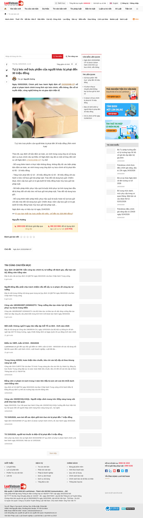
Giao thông (92, 19)
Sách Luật (123, 19)
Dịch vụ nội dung (44, 479)
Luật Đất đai (38, 516)
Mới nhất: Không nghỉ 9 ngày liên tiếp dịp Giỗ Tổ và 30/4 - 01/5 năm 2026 (36, 326)
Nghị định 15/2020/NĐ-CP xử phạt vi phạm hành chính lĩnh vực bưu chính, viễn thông (92, 63)
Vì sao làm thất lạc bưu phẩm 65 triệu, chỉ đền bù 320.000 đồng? (44, 214)
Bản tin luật (90, 9)
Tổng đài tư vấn (43, 482)
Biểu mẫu (82, 19)
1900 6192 (20, 226)
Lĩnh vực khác (103, 19)
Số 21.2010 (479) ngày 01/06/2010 (92, 117)
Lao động (66, 19)
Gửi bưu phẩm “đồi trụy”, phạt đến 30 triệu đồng (92, 80)
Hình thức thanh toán (76, 470)
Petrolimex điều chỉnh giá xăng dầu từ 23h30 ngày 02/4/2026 (126, 211)
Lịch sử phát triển (13, 470)
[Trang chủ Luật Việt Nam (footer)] (15, 489)
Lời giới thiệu (11, 467)
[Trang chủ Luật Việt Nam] (14, 3)
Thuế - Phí (19, 19)
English (114, 3)
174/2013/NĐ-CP (33, 160)
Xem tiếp (53, 453)
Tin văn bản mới (60, 9)
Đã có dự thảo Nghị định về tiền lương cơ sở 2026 (127, 180)
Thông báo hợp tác (75, 482)
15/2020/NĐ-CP (68, 84)
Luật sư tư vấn (105, 9)
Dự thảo (45, 9)
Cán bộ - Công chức (53, 19)
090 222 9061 (54, 226)
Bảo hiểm (41, 19)
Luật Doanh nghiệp (26, 516)
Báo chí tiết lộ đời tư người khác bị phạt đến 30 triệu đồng (92, 109)
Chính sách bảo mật (76, 476)
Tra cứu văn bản (31, 9)
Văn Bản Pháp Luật (11, 516)
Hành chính (9, 19)
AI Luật (118, 9)
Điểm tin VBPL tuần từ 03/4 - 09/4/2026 (21, 343)
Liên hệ (9, 476)
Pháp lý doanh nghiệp (45, 473)
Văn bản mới (15, 9)
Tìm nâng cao (72, 56)
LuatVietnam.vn (10, 347)
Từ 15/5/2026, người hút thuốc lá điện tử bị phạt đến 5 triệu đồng (33, 434)
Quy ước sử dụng (75, 473)
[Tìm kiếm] (57, 56)
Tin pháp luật (75, 9)
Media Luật (114, 19)
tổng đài (28, 229)
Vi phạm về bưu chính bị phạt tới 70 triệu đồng (91, 100)
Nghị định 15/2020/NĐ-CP (22, 249)
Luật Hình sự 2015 (50, 516)
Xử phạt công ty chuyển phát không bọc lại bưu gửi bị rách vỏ (92, 90)
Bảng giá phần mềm (76, 467)
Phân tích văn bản (44, 470)
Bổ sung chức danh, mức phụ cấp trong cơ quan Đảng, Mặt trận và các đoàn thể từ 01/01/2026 (126, 196)
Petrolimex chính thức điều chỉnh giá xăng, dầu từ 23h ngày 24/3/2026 (127, 167)
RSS (136, 19)
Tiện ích (128, 9)
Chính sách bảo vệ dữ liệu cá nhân (81, 479)
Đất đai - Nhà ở (30, 19)
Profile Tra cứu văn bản (15, 473)
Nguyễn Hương (29, 79)
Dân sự (74, 19)
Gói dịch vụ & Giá (99, 3)
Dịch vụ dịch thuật (44, 476)
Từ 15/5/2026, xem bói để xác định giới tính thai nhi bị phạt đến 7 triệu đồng (38, 417)
